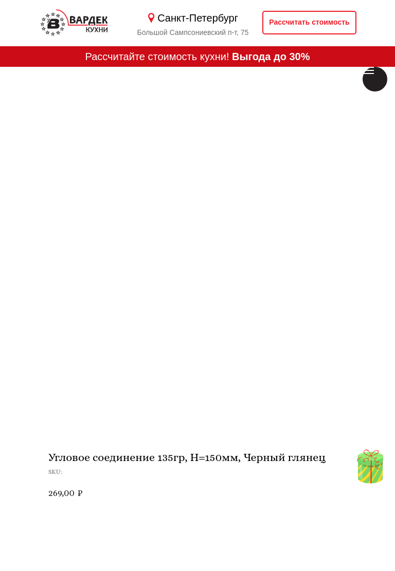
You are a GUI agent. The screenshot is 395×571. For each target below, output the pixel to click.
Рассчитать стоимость (309, 22)
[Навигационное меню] (368, 70)
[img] (370, 468)
